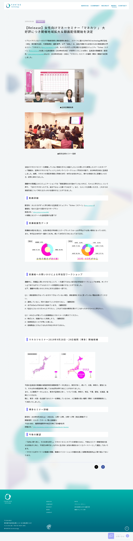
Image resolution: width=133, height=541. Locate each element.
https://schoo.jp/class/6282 (54, 54)
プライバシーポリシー (76, 509)
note (70, 505)
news (48, 517)
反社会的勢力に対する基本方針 (79, 513)
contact (50, 521)
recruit (49, 513)
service (49, 505)
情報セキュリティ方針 (76, 517)
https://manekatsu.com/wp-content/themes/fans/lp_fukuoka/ (58, 427)
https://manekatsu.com (51, 47)
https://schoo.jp (47, 51)
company (50, 509)
